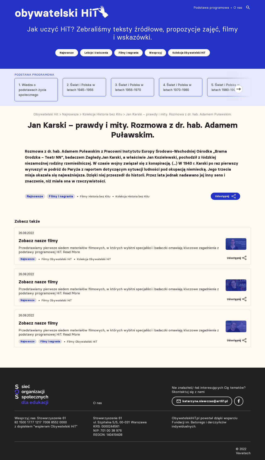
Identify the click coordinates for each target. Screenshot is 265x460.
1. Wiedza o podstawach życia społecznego (32, 90)
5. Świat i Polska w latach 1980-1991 (225, 87)
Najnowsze (67, 52)
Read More (71, 252)
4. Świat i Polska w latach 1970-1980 (177, 87)
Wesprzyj (155, 52)
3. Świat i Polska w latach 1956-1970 (129, 87)
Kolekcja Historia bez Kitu (132, 196)
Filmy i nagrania (128, 52)
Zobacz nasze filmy (38, 240)
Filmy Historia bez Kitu (95, 196)
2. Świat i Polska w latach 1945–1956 (81, 87)
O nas (238, 7)
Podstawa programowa (211, 7)
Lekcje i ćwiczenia (96, 52)
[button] (238, 89)
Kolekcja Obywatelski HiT (189, 52)
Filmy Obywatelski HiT (56, 259)
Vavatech (243, 453)
